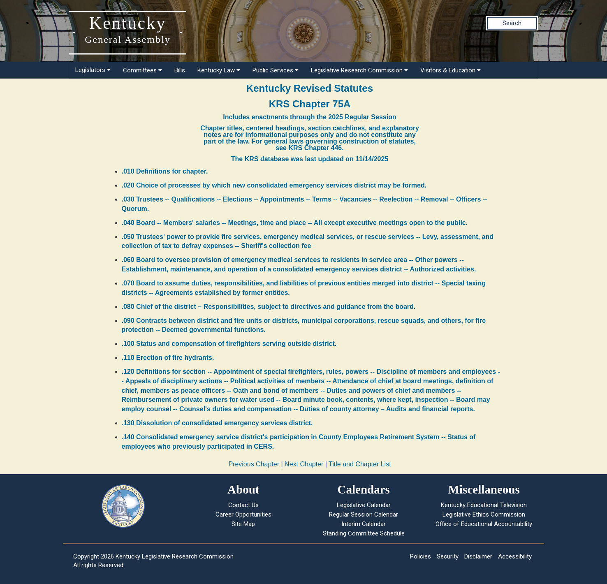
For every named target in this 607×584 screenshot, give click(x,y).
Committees (142, 70)
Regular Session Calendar (363, 514)
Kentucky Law (218, 70)
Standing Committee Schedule (364, 533)
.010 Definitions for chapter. (165, 171)
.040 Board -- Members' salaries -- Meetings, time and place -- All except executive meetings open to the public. (295, 222)
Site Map (243, 524)
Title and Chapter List (360, 464)
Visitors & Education (450, 70)
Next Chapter (304, 464)
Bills (179, 70)
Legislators (93, 70)
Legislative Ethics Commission (484, 514)
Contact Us (243, 505)
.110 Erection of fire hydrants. (168, 357)
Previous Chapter (253, 464)
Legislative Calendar (364, 505)
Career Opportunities (243, 514)
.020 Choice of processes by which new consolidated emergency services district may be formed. (274, 185)
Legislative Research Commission (359, 70)
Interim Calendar (363, 524)
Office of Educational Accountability (484, 524)
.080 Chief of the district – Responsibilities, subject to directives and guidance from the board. (269, 306)
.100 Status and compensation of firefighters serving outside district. (229, 343)
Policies (420, 556)
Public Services (276, 70)
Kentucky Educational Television (484, 505)
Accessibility (515, 556)
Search (512, 23)
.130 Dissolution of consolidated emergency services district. (217, 422)
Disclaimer (478, 556)
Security (448, 556)
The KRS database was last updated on (309, 158)
